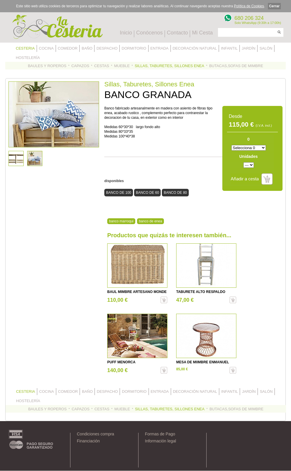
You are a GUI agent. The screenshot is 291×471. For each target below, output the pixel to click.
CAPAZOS (80, 66)
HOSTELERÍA (28, 57)
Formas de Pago (160, 434)
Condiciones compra (95, 434)
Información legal (160, 441)
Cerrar (274, 6)
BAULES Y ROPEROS (47, 66)
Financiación (88, 441)
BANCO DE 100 (118, 193)
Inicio (126, 33)
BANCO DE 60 (147, 193)
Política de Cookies (249, 6)
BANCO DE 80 (175, 193)
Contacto (177, 33)
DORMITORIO (134, 48)
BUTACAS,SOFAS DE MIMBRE (236, 66)
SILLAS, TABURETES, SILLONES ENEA (169, 66)
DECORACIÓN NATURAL (195, 48)
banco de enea (150, 221)
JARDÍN (248, 48)
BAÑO (87, 48)
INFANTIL (229, 48)
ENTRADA (159, 48)
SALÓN (265, 48)
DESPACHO (106, 48)
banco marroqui (121, 221)
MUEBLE (121, 66)
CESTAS (101, 66)
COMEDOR (68, 48)
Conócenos (149, 33)
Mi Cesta (202, 33)
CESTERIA (25, 48)
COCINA (46, 48)
